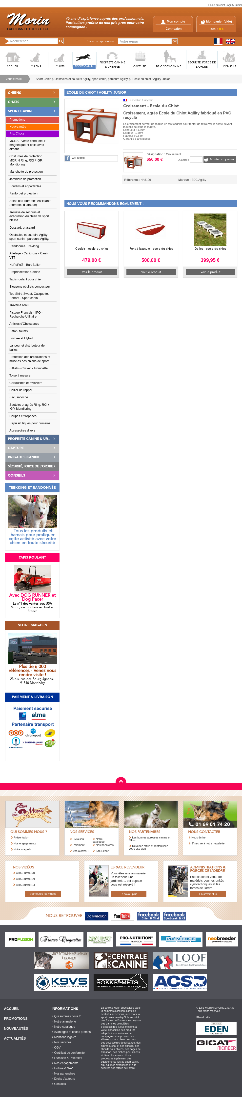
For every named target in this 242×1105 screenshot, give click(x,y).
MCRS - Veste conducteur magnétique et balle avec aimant (27, 145)
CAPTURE (139, 66)
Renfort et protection (23, 193)
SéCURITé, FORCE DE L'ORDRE (202, 64)
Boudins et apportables (25, 186)
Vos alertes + (81, 850)
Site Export (102, 850)
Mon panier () (219, 21)
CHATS (60, 66)
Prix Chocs (16, 133)
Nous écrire (198, 837)
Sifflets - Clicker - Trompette (28, 368)
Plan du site (203, 1017)
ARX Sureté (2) (25, 878)
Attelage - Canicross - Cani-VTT (28, 255)
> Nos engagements (65, 1063)
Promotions (17, 119)
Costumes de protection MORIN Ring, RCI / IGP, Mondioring (25, 160)
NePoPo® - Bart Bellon (25, 265)
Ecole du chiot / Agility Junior (151, 79)
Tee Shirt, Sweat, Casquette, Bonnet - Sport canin (29, 295)
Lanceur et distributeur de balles (27, 347)
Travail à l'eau (19, 305)
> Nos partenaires (63, 1073)
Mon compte (173, 21)
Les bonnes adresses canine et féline (149, 839)
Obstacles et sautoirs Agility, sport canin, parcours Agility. (91, 79)
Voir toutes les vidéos (43, 893)
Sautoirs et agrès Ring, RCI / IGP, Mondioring (29, 406)
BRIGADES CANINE (168, 66)
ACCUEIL (13, 66)
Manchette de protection (26, 171)
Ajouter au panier (222, 159)
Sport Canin (43, 79)
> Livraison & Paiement (67, 1058)
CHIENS (36, 66)
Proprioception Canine (24, 272)
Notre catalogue (99, 840)
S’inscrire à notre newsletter (208, 843)
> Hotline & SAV (62, 1068)
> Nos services (61, 1042)
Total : (216, 29)
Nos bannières (105, 844)
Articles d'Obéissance (24, 323)
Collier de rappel (20, 390)
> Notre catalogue (63, 1026)
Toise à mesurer (20, 375)
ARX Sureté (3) (25, 872)
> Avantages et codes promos (71, 1032)
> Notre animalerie (64, 1021)
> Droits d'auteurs (63, 1078)
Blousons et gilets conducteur (29, 286)
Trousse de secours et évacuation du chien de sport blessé (29, 216)
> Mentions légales (64, 1037)
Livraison (78, 838)
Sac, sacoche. (19, 397)
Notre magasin (23, 849)
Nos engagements (25, 843)
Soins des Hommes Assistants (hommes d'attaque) (30, 203)
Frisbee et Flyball (21, 338)
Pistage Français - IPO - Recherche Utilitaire (25, 314)
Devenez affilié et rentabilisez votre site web (148, 847)
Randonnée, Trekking (24, 246)
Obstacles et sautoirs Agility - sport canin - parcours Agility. (29, 237)
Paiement (78, 844)
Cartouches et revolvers (25, 383)
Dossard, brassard (22, 227)
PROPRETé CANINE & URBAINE (112, 64)
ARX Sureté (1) (25, 884)
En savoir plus (128, 893)
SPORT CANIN (84, 66)
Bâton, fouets (18, 331)
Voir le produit (92, 272)
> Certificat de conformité (68, 1052)
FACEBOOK (78, 158)
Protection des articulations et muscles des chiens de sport (29, 359)
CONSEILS (229, 66)
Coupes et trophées (23, 416)
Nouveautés (17, 126)
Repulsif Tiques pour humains (29, 423)
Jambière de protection (25, 179)
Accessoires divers (22, 430)
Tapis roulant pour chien (25, 279)
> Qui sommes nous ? (66, 1016)
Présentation (21, 837)
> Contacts (59, 1084)
